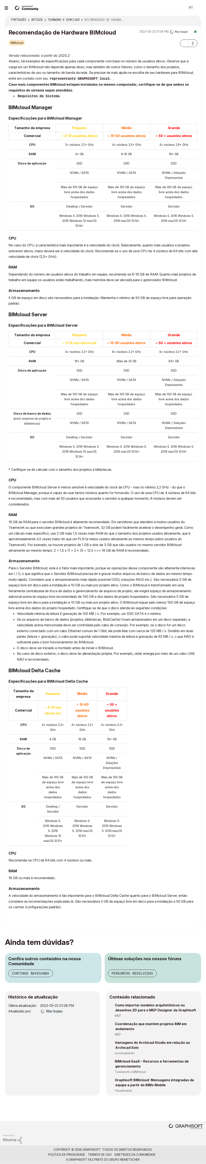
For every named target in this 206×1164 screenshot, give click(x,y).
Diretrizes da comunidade (135, 1154)
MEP (118, 1015)
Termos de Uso (100, 1154)
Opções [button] (195, 20)
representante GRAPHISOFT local (80, 79)
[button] (184, 43)
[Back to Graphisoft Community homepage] (27, 7)
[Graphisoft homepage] (186, 1127)
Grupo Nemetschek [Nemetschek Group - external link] (124, 1159)
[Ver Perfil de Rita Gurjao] (181, 31)
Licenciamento (125, 1053)
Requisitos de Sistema (39, 96)
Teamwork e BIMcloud (130, 1072)
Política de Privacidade (66, 1154)
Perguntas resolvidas (132, 973)
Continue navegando (30, 973)
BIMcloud (17, 42)
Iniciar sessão (199, 8)
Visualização (123, 1090)
